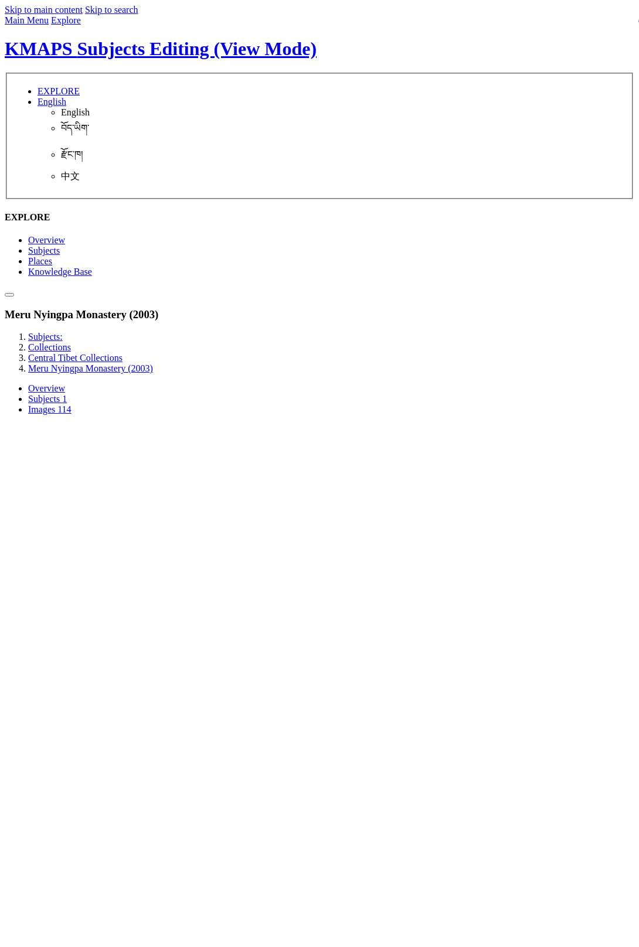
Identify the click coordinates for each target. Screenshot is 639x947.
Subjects (44, 251)
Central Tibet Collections (75, 358)
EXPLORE (59, 91)
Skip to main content (44, 10)
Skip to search (111, 10)
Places (40, 261)
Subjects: (45, 337)
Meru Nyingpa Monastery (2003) (90, 368)
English (75, 112)
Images (50, 409)
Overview (46, 240)
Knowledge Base (60, 272)
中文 (70, 176)
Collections (49, 347)
